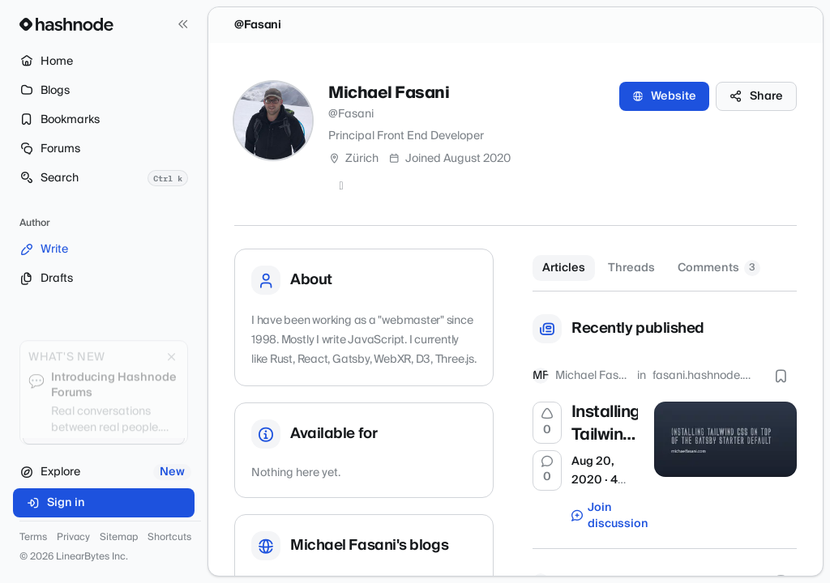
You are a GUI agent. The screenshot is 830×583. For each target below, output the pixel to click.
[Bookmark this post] (780, 376)
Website (664, 96)
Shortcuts (169, 537)
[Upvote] (547, 423)
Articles (563, 268)
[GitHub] (341, 186)
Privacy (73, 537)
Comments (719, 268)
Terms (33, 537)
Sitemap (119, 537)
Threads (631, 268)
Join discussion (605, 516)
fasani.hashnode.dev (705, 376)
